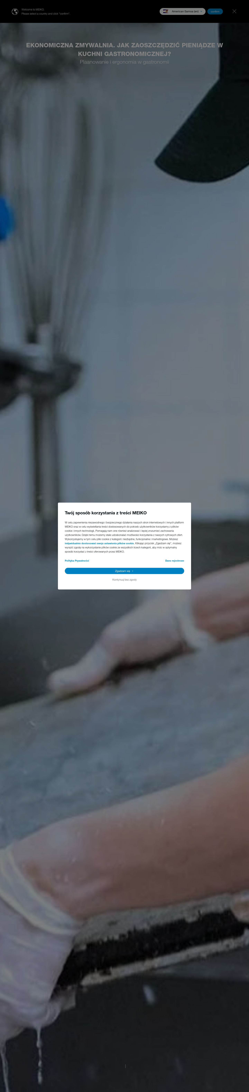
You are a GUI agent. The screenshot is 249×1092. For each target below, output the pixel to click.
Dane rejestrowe (174, 560)
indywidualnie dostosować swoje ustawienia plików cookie (99, 543)
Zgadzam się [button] (122, 570)
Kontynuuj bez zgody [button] (124, 579)
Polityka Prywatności (77, 560)
